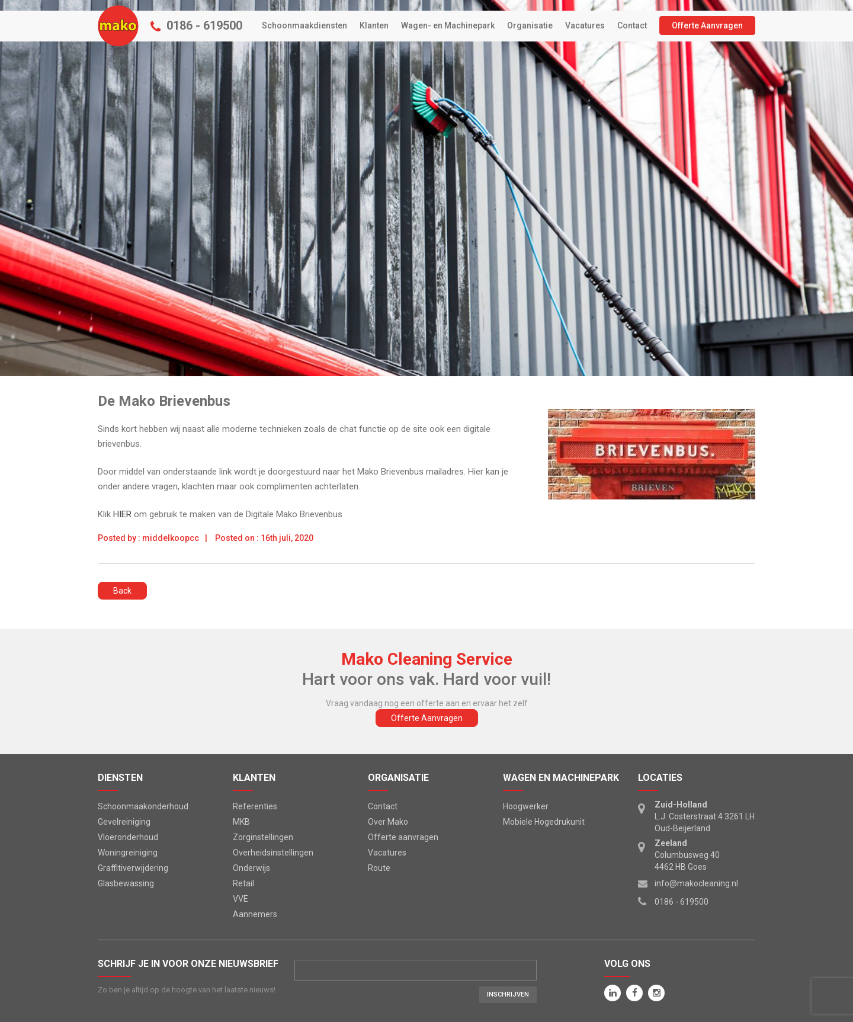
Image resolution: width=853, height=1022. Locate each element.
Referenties (255, 806)
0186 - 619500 (204, 25)
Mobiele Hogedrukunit (544, 821)
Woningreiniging (128, 852)
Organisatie (530, 25)
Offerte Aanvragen (707, 25)
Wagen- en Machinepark (448, 25)
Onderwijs (251, 868)
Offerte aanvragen (403, 837)
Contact (632, 25)
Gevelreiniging (124, 821)
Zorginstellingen (263, 837)
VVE (240, 899)
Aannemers (255, 914)
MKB (241, 821)
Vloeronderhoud (128, 837)
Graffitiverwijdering (133, 868)
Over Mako (388, 821)
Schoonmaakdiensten (304, 25)
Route (379, 868)
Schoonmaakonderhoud (143, 806)
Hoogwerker (526, 806)
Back (122, 590)
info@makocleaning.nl (696, 883)
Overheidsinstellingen (273, 852)
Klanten (374, 25)
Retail (243, 883)
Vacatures (585, 25)
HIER (123, 514)
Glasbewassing (126, 883)
